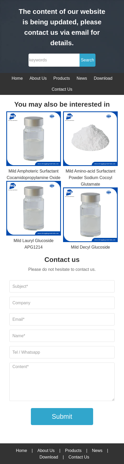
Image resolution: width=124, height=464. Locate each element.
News (82, 78)
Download (103, 78)
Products (61, 78)
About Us (38, 78)
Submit (62, 416)
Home (17, 78)
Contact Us (62, 89)
